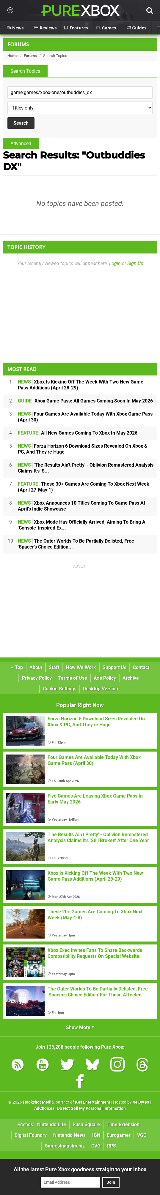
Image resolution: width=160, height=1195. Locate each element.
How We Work (81, 667)
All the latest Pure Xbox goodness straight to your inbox (80, 1169)
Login (115, 263)
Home (12, 55)
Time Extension (122, 1124)
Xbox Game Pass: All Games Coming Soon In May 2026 (85, 401)
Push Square (86, 1124)
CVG (96, 1146)
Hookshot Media (38, 1102)
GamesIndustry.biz (65, 1146)
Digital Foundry (31, 1135)
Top (17, 667)
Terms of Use (72, 678)
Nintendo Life (51, 1124)
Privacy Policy (37, 678)
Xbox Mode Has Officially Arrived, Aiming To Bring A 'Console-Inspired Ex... (81, 525)
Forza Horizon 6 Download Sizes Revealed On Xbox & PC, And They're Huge (83, 449)
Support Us (114, 667)
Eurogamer (119, 1135)
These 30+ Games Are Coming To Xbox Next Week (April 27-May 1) (83, 487)
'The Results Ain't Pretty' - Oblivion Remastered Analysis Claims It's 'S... (85, 468)
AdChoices (44, 1108)
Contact (141, 667)
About (35, 667)
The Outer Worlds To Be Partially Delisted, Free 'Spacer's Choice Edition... (76, 544)
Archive (131, 678)
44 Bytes (141, 1102)
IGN (96, 1135)
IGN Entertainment (92, 1102)
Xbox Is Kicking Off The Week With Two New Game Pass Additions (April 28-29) (80, 385)
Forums (18, 44)
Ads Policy (105, 678)
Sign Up (135, 263)
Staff (54, 667)
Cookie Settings (59, 689)
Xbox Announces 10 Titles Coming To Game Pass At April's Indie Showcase (81, 506)
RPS (111, 1146)
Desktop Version (100, 689)
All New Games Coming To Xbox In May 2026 (77, 433)
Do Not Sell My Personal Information (91, 1108)
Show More (80, 1027)
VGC (141, 1135)
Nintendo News (69, 1135)
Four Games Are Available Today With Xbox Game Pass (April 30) (85, 417)
